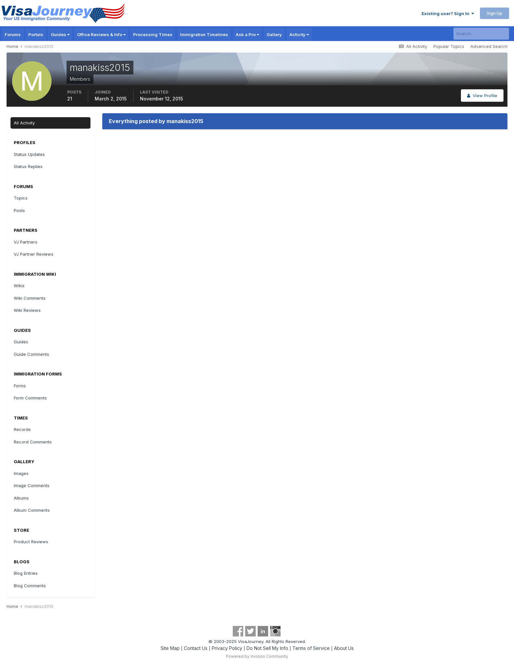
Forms (20, 385)
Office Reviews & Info (101, 34)
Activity (299, 34)
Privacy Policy (227, 648)
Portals (35, 34)
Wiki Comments (30, 298)
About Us (344, 648)
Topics (21, 198)
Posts (19, 210)
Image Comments (31, 485)
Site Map (170, 648)
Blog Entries (26, 573)
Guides (60, 34)
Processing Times (152, 34)
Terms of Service (311, 648)
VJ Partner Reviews (33, 254)
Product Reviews (31, 541)
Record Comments (33, 441)
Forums (13, 34)
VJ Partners (25, 242)
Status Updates (29, 154)
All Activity (24, 122)
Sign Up (494, 13)
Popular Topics (448, 46)
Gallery (274, 34)
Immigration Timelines (204, 34)
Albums (21, 498)
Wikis (19, 285)
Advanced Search (488, 46)
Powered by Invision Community (257, 656)
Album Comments (32, 510)
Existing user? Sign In (448, 13)
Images (21, 473)
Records (22, 429)
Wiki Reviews (27, 310)
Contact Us (196, 648)
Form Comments (30, 397)
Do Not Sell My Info (267, 648)
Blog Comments (30, 585)
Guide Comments (31, 354)
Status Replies (28, 166)
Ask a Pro (247, 34)
